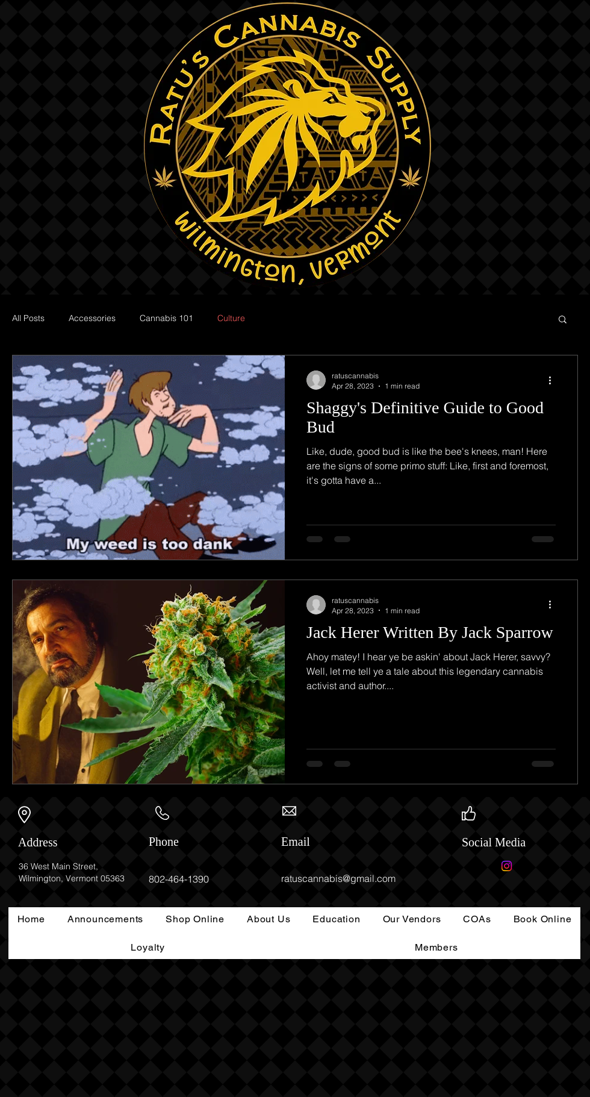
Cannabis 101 (166, 318)
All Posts (28, 318)
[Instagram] (507, 866)
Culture (231, 318)
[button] (562, 320)
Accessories (92, 318)
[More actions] (554, 380)
